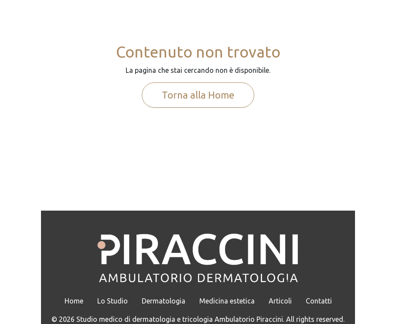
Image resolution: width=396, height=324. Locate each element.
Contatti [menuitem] (319, 301)
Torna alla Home (198, 94)
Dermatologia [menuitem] (163, 301)
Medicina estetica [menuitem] (227, 301)
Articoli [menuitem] (280, 301)
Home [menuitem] (74, 301)
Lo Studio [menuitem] (112, 301)
